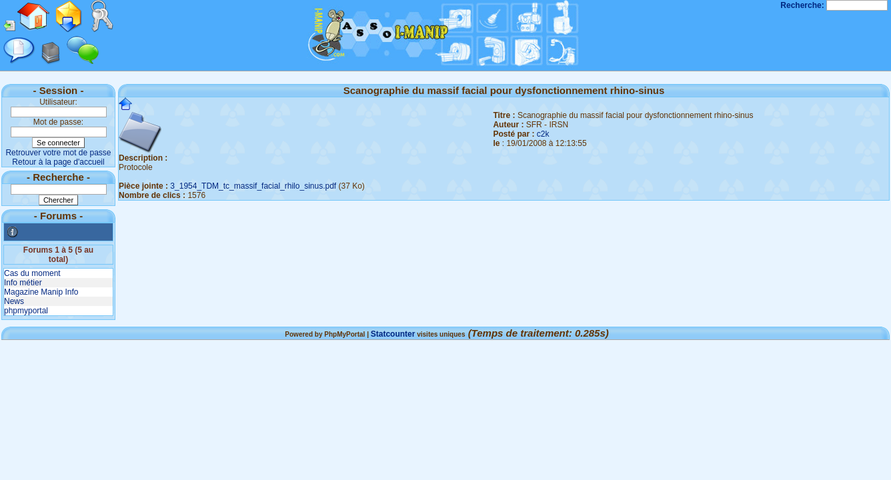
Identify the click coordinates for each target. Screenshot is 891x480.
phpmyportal (26, 310)
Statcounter (393, 334)
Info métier (23, 282)
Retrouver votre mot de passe (58, 152)
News (14, 301)
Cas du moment (32, 273)
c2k (543, 134)
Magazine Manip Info (41, 292)
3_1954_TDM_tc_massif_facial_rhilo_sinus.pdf (253, 186)
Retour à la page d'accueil (58, 162)
